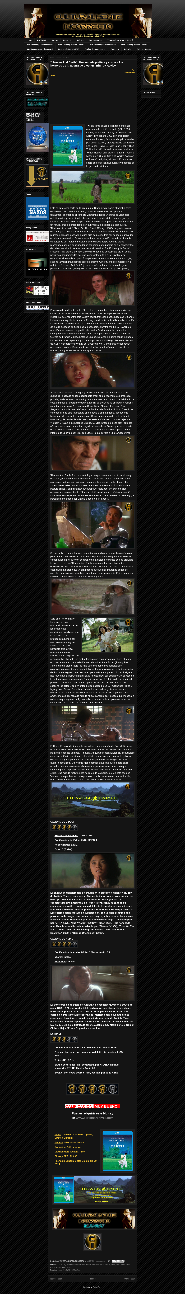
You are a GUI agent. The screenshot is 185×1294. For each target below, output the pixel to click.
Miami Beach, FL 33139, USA (69, 1270)
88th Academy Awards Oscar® (120, 40)
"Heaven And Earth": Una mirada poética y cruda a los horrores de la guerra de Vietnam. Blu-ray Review (86, 64)
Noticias (79, 40)
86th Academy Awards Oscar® (71, 45)
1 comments (100, 1261)
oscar (128, 1265)
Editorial (127, 49)
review (52, 1267)
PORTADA (41, 40)
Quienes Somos (144, 49)
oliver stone (120, 1265)
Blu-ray (55, 40)
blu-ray (63, 1265)
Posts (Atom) (97, 1287)
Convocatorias (95, 40)
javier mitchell (105, 1265)
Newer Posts (56, 1279)
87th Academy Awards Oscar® (40, 45)
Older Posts (129, 1279)
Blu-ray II (67, 40)
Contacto (115, 49)
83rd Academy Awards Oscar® (40, 49)
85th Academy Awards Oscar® (103, 45)
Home (29, 40)
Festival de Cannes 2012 (95, 49)
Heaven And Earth (92, 1265)
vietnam (69, 1267)
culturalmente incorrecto (76, 1265)
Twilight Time (61, 1267)
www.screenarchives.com (95, 1117)
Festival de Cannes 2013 (68, 49)
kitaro (113, 1265)
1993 (58, 1265)
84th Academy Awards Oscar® (134, 45)
